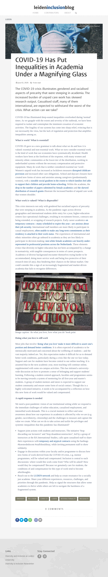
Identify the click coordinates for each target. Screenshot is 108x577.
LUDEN (54, 499)
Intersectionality (68, 499)
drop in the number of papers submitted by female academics (44, 187)
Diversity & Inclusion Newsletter (19, 564)
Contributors (51, 13)
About (67, 13)
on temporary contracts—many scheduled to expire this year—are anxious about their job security (52, 223)
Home (36, 13)
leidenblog (54, 7)
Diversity (20, 499)
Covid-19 (44, 499)
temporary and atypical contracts (54, 441)
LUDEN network (42, 475)
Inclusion (32, 499)
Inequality (84, 499)
